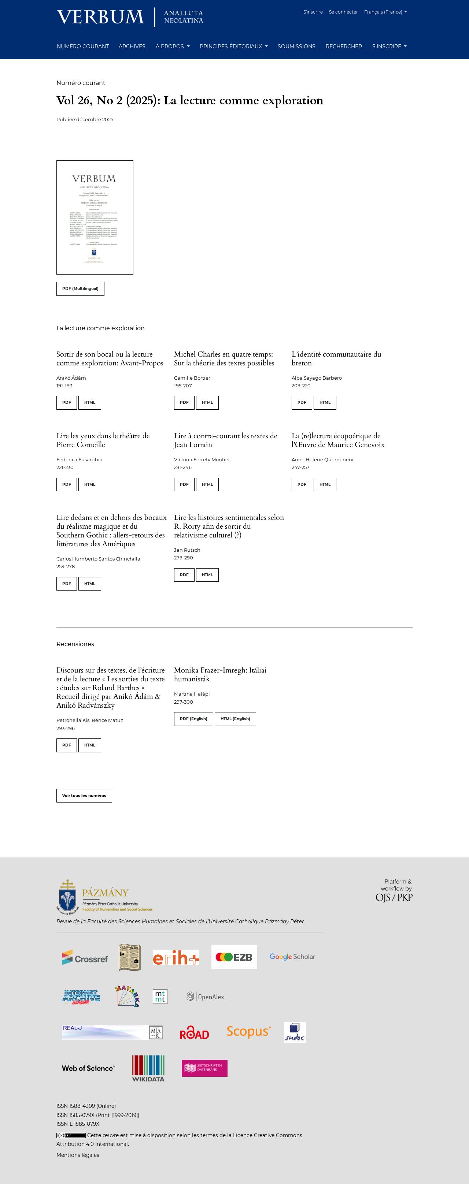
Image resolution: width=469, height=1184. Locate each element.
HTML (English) (235, 718)
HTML (89, 402)
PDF (66, 402)
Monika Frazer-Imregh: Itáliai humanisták (220, 674)
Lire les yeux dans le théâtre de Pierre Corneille (103, 440)
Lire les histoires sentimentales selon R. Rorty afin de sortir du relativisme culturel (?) (229, 526)
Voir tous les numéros (84, 795)
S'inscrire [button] (387, 46)
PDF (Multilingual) (80, 288)
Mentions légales (77, 1155)
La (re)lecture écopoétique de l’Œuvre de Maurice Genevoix (338, 440)
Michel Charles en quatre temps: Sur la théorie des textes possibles (224, 358)
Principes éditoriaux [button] (231, 46)
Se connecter (343, 12)
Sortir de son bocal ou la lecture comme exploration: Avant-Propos (109, 358)
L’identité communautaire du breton (336, 358)
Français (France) (388, 11)
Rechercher (344, 46)
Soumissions (296, 46)
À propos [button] (170, 46)
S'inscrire (313, 12)
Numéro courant (83, 46)
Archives (132, 46)
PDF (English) (193, 718)
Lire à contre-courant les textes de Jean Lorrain (225, 440)
